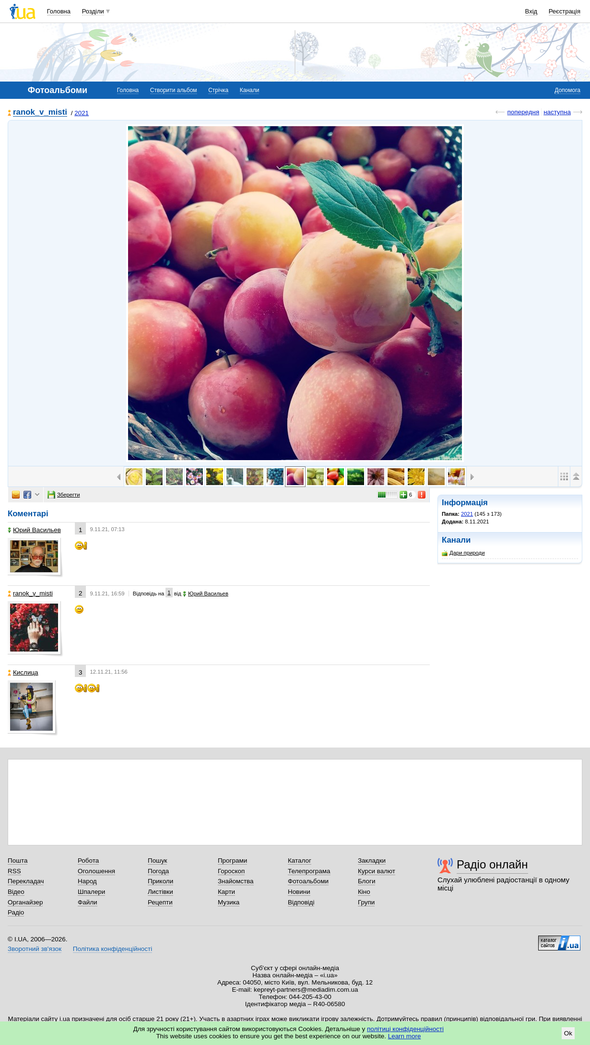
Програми (232, 860)
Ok (568, 1033)
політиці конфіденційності (405, 1029)
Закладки (372, 860)
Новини (299, 891)
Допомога (567, 90)
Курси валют (376, 871)
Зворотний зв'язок (34, 948)
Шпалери (91, 891)
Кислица (23, 672)
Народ (87, 881)
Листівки (160, 891)
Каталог (299, 860)
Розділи (93, 11)
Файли (87, 902)
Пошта (17, 860)
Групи (366, 902)
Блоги (367, 881)
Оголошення (96, 871)
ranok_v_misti (40, 112)
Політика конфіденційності (112, 948)
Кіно (364, 891)
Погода (158, 871)
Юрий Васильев (34, 530)
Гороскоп (231, 871)
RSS (14, 871)
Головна (59, 11)
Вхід (531, 11)
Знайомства (236, 881)
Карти (226, 891)
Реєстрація (564, 11)
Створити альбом (173, 90)
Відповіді (301, 902)
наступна (557, 112)
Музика (228, 902)
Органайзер (25, 902)
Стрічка (218, 90)
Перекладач (26, 881)
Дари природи (463, 553)
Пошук (157, 860)
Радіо (16, 912)
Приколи (160, 881)
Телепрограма (309, 871)
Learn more (404, 1036)
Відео (16, 891)
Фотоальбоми (308, 881)
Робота (88, 860)
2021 (81, 113)
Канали (250, 90)
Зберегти (63, 495)
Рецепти (160, 902)
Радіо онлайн (492, 864)
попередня (523, 112)
